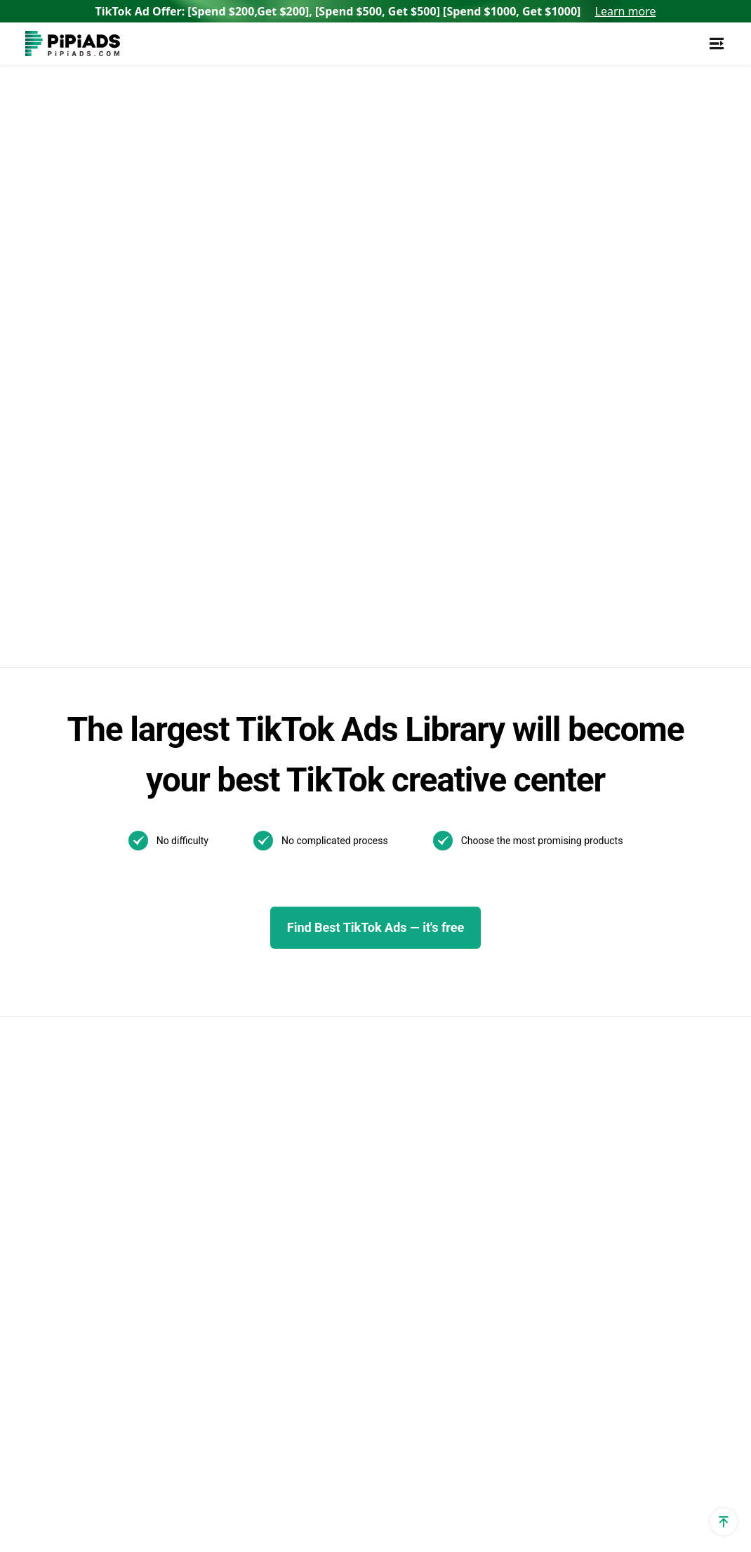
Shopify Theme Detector (85, 870)
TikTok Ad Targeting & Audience (104, 846)
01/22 (441, 1083)
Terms (609, 1488)
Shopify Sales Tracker (79, 798)
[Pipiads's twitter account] (70, 1489)
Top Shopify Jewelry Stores (252, 1255)
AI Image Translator (233, 1006)
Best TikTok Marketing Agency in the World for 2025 (531, 987)
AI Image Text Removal (242, 1030)
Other (446, 1033)
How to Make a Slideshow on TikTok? (527, 1068)
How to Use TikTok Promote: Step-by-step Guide (526, 946)
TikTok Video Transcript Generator (244, 927)
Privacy (550, 1488)
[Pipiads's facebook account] (36, 1489)
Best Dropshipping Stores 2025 (262, 1054)
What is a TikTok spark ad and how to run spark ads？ (530, 1028)
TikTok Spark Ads (228, 846)
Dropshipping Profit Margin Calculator (92, 1022)
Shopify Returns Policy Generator (81, 1185)
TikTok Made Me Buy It (241, 1183)
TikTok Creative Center (241, 894)
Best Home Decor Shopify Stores (248, 1352)
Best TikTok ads (383, 870)
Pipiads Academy (387, 918)
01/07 (441, 1129)
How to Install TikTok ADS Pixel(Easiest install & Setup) (527, 1109)
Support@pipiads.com (670, 798)
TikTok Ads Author (390, 894)
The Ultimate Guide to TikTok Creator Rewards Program (527, 905)
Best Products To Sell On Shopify (246, 1311)
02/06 (399, 1083)
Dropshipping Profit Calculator (100, 990)
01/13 (399, 1106)
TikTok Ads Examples (397, 798)
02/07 (357, 1083)
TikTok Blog (373, 822)
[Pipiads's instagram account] (137, 1489)
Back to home (219, 260)
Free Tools (51, 1258)
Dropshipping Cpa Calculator (96, 942)
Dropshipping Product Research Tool (264, 1087)
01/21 (357, 1106)
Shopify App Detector (78, 894)
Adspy (200, 798)
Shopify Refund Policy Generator (79, 1104)
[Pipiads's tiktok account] (104, 1489)
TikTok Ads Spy (223, 822)
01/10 (441, 1106)
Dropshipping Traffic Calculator (102, 918)
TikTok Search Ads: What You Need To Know (529, 807)
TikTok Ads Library (231, 870)
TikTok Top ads (382, 846)
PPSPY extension (68, 1282)
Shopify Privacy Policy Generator (80, 1063)
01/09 (357, 1129)
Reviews (205, 982)
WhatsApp (641, 822)
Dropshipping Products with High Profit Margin (254, 1151)
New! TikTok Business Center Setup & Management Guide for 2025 (533, 856)
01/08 (399, 1129)
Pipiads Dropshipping (238, 1119)
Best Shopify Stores (233, 1207)
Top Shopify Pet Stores (241, 1231)
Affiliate (44, 1306)
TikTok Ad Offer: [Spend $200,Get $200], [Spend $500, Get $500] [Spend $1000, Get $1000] (375, 11)
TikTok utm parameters (83, 822)
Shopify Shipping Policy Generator (83, 1226)
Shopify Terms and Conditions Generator (100, 1144)
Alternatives (214, 959)
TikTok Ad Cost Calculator (89, 966)
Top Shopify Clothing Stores (254, 1279)
